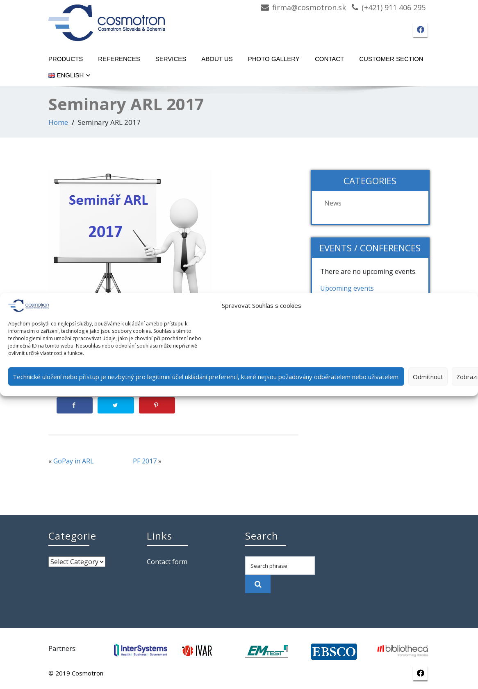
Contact (329, 58)
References (119, 58)
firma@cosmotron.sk (309, 7)
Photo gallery (274, 58)
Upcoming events (347, 288)
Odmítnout (428, 377)
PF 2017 (145, 460)
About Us (216, 58)
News (332, 203)
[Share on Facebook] (75, 405)
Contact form (167, 561)
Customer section (391, 58)
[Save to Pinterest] (157, 405)
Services (171, 58)
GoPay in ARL (73, 460)
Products (65, 58)
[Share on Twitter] (116, 405)
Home (58, 122)
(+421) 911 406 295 (394, 7)
